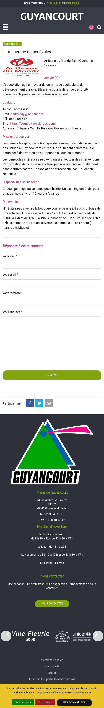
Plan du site (52, 666)
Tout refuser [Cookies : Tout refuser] (45, 702)
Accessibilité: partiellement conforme (52, 679)
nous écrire (72, 3)
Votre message (12, 311)
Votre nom (10, 256)
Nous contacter (52, 603)
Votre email (10, 274)
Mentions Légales (52, 660)
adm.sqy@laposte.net (27, 114)
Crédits (52, 672)
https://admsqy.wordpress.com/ (33, 123)
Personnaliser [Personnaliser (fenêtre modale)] (74, 702)
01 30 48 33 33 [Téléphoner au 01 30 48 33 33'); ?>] (54, 514)
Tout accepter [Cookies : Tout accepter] (23, 702)
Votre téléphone (12, 293)
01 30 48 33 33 (54, 3)
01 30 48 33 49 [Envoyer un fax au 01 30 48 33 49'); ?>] (55, 520)
